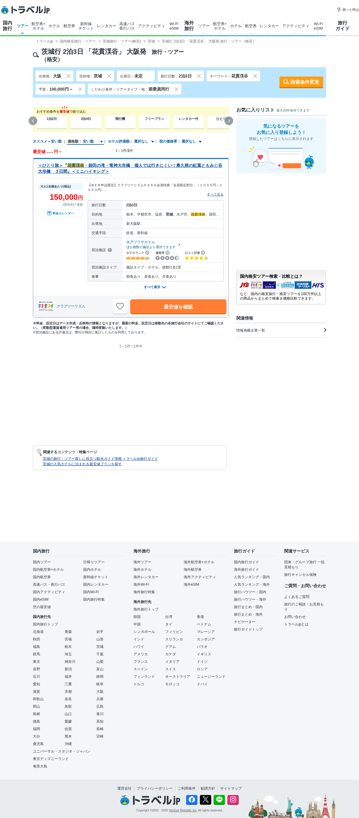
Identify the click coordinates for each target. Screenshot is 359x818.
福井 (68, 676)
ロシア (202, 669)
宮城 (68, 639)
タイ (168, 624)
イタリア (172, 662)
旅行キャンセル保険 (300, 575)
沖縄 (68, 744)
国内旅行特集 (94, 599)
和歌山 (38, 699)
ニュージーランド (211, 676)
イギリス (204, 654)
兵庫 (100, 699)
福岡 (36, 729)
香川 (100, 714)
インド (138, 639)
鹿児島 (38, 744)
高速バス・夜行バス (49, 584)
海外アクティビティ (200, 577)
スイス (170, 669)
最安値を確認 (178, 306)
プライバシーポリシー (155, 788)
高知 (100, 721)
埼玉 (68, 654)
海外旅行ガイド (246, 569)
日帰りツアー (94, 562)
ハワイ (138, 647)
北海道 (38, 632)
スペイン (140, 669)
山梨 (100, 662)
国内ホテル (92, 569)
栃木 (68, 647)
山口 (68, 714)
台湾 (168, 617)
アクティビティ (151, 26)
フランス (140, 662)
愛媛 (68, 721)
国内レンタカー (95, 584)
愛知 (36, 684)
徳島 (36, 721)
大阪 (100, 691)
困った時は (348, 9)
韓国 (137, 617)
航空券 (69, 26)
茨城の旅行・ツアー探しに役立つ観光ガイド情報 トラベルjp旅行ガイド (100, 459)
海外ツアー (142, 562)
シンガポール (144, 632)
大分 (36, 736)
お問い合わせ (295, 617)
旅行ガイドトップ (248, 629)
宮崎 (100, 736)
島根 (36, 714)
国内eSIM (40, 599)
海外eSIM (191, 584)
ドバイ (202, 684)
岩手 (100, 632)
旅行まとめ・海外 (248, 614)
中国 (137, 624)
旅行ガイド (342, 25)
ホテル (54, 26)
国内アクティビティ (49, 592)
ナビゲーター (244, 622)
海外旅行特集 (144, 592)
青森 (68, 632)
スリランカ (174, 639)
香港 (200, 617)
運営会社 (124, 788)
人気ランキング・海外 (252, 584)
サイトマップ (231, 788)
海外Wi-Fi (141, 584)
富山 (100, 669)
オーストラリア (177, 676)
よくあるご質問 (296, 597)
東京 (36, 662)
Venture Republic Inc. (183, 810)
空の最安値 (42, 607)
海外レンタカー (146, 577)
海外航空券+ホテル (199, 562)
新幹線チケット (86, 26)
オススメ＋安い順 (47, 141)
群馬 (36, 654)
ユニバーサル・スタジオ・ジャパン (61, 751)
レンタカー (106, 26)
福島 (36, 647)
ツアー (22, 26)
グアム (170, 647)
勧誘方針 (208, 788)
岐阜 (100, 684)
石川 (36, 676)
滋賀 (36, 691)
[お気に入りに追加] (119, 306)
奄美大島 (40, 766)
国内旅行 (7, 25)
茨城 (100, 647)
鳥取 (68, 706)
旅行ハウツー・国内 (250, 592)
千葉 (100, 654)
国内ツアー (42, 562)
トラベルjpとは (296, 624)
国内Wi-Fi (91, 592)
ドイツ (202, 662)
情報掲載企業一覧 (281, 330)
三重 (68, 684)
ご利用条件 (187, 788)
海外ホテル (142, 569)
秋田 (36, 639)
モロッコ (172, 684)
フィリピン (174, 632)
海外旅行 (189, 25)
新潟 (68, 669)
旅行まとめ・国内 (248, 607)
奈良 (68, 699)
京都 (68, 691)
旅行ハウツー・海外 (250, 599)
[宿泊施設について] (109, 250)
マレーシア (206, 632)
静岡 (100, 676)
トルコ (138, 684)
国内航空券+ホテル (48, 569)
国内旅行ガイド (246, 562)
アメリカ (140, 654)
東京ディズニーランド (51, 759)
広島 (100, 706)
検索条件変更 (304, 82)
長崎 (100, 729)
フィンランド (144, 676)
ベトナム (204, 624)
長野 (36, 669)
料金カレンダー (60, 213)
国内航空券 (42, 577)
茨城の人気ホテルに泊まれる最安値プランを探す (82, 464)
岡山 (36, 706)
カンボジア (206, 639)
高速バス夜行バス (127, 26)
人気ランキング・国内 (252, 577)
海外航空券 (193, 569)
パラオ (202, 647)
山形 (100, 639)
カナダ (170, 654)
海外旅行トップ (146, 609)
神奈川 (70, 662)
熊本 (68, 736)
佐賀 (68, 729)
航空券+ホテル (38, 26)
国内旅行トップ (45, 624)
